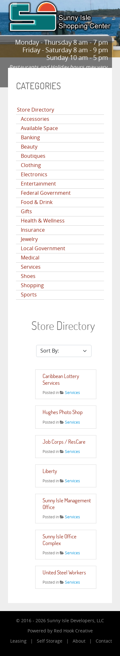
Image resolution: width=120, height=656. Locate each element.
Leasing (18, 641)
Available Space (39, 128)
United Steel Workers (64, 572)
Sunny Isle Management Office (67, 503)
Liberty (50, 471)
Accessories (35, 119)
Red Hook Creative (73, 631)
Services (31, 267)
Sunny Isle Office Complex (59, 539)
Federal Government (46, 193)
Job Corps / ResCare (64, 441)
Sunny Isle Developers (70, 620)
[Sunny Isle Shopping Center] (60, 16)
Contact (104, 641)
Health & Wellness (43, 221)
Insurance (33, 230)
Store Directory (35, 110)
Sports (29, 295)
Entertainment (38, 184)
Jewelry (29, 239)
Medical (30, 258)
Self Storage (49, 641)
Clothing (31, 165)
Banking (30, 138)
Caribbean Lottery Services (61, 379)
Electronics (34, 174)
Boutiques (33, 156)
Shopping (32, 285)
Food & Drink (36, 202)
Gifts (26, 211)
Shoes (28, 276)
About (79, 641)
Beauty (29, 147)
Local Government (43, 248)
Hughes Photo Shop (63, 412)
